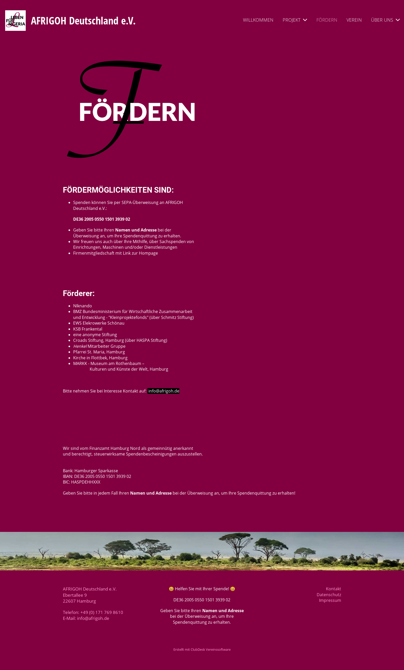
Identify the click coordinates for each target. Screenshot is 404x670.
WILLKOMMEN (258, 20)
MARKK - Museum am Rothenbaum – (108, 363)
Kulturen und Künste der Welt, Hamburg (120, 369)
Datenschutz (329, 594)
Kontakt (333, 589)
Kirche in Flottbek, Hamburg (100, 358)
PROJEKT (295, 20)
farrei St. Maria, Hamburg (100, 352)
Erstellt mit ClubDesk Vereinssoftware (202, 649)
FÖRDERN (326, 20)
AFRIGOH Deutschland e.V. (83, 20)
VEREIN (354, 20)
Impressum (330, 600)
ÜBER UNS (385, 20)
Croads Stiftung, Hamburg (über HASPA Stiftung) (120, 340)
